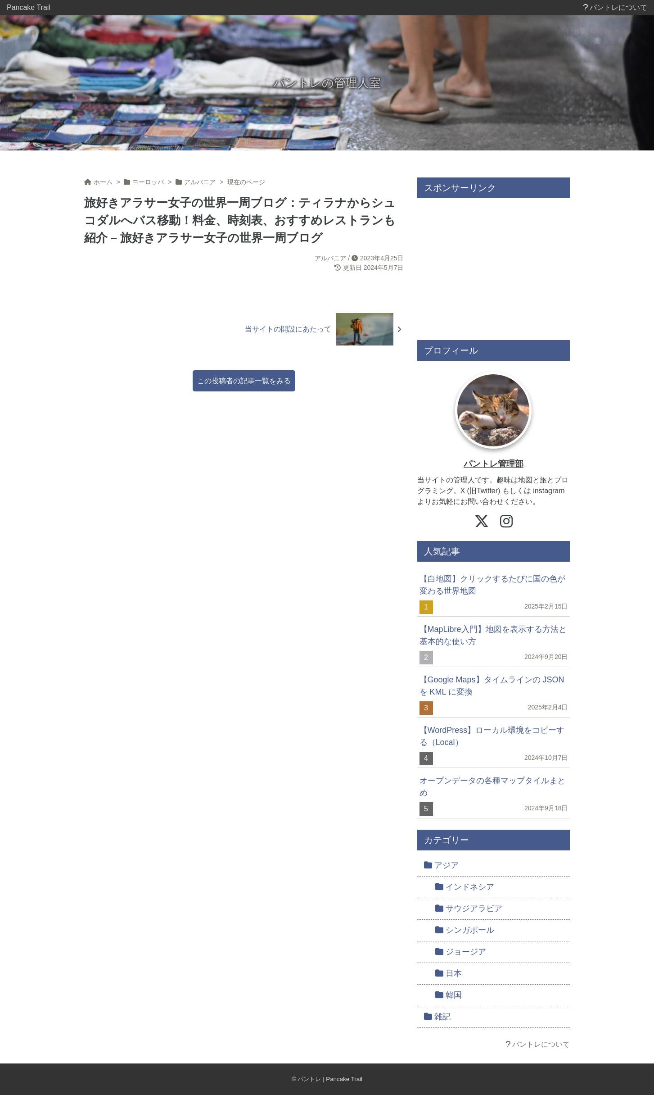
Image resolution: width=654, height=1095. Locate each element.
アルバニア (330, 258)
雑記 (437, 1016)
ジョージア (460, 951)
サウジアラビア (468, 908)
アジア (441, 865)
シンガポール (464, 930)
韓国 (448, 995)
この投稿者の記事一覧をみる (244, 381)
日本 (448, 973)
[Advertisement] (493, 266)
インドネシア (464, 886)
